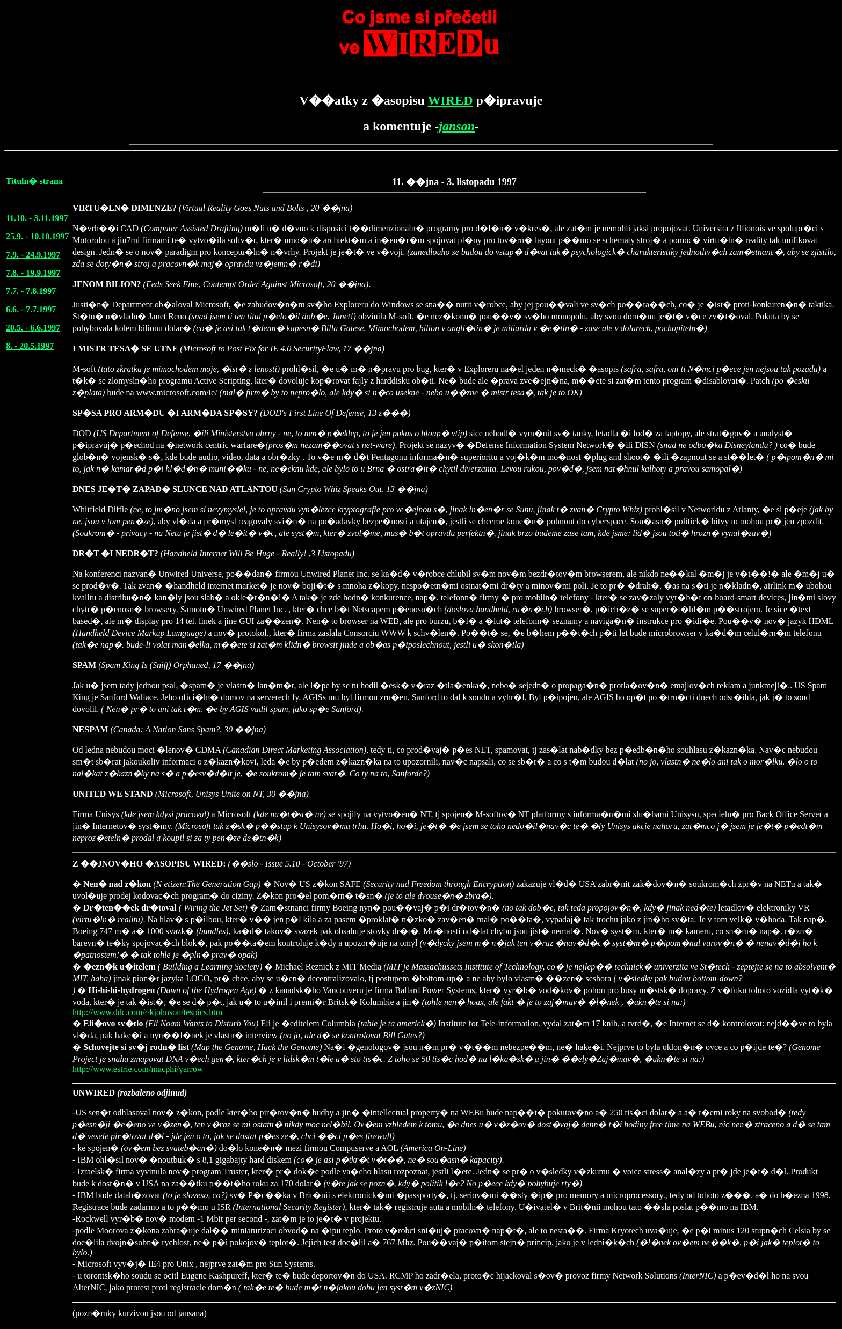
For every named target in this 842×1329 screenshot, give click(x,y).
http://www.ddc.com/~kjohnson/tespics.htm (147, 1012)
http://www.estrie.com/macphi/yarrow (137, 1069)
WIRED (450, 100)
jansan (457, 126)
